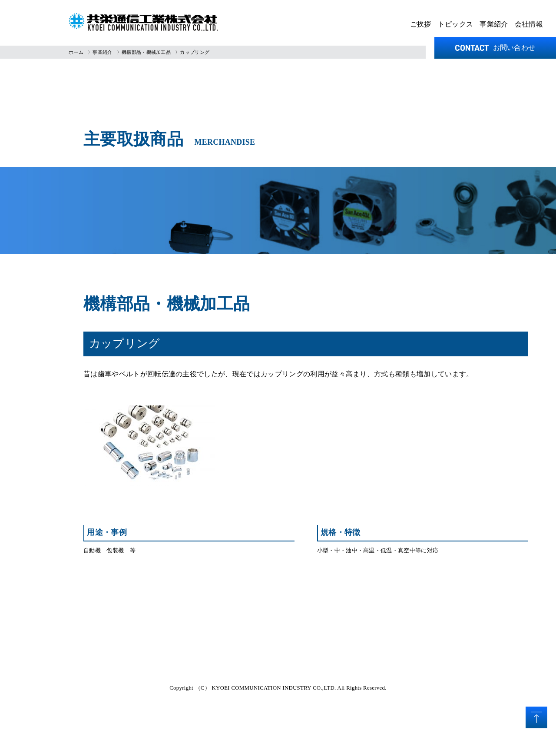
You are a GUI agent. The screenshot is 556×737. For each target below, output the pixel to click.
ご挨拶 (420, 24)
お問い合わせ (495, 47)
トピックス (455, 24)
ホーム (76, 52)
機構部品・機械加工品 (146, 52)
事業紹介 (494, 24)
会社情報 (529, 24)
